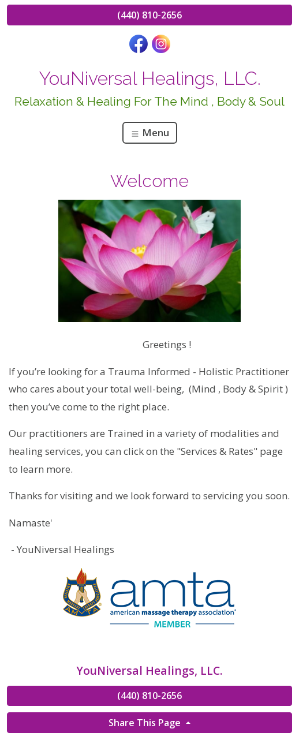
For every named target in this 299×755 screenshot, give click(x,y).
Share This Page (146, 722)
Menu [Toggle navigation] (149, 132)
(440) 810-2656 (149, 15)
